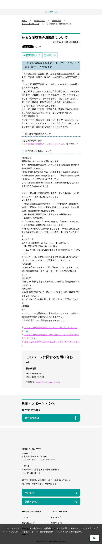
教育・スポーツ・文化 (30, 24)
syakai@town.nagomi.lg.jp (48, 382)
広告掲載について (28, 523)
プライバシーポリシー (59, 512)
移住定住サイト (56, 523)
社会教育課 (56, 21)
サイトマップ (56, 517)
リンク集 (25, 517)
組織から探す (39, 21)
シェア (38, 47)
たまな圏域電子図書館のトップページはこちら (43, 144)
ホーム (24, 21)
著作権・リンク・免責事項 (31, 512)
